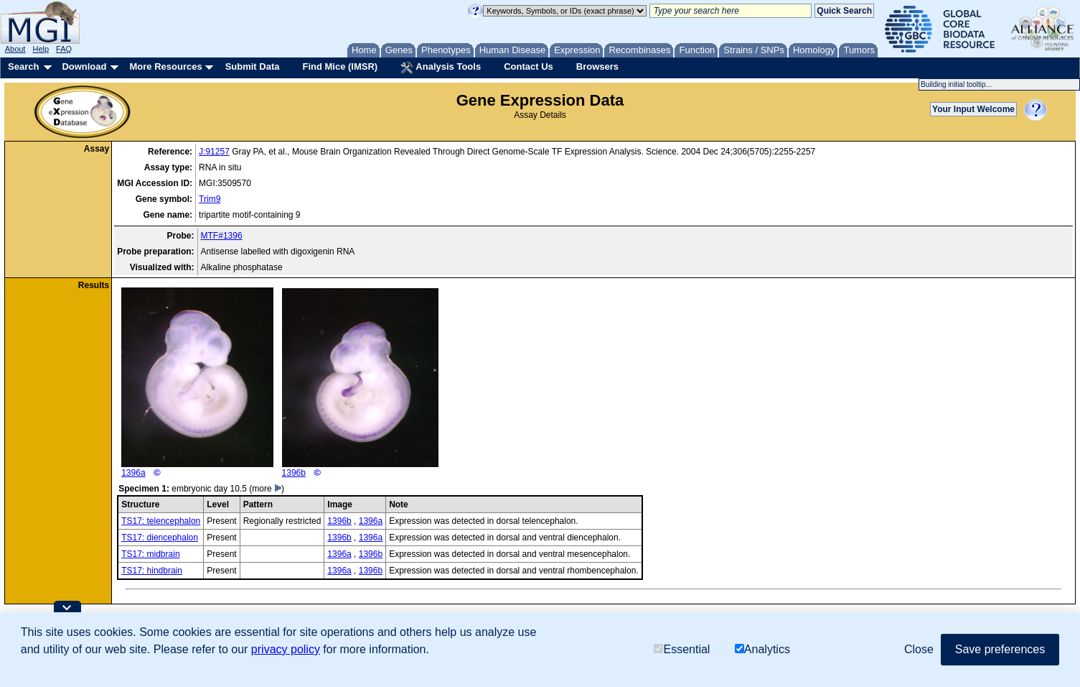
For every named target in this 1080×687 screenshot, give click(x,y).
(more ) (266, 489)
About (15, 49)
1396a (197, 382)
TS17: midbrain (150, 554)
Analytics (762, 649)
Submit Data (252, 66)
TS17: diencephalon (159, 537)
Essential (682, 649)
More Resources (165, 66)
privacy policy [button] (285, 649)
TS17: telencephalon (160, 521)
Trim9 (209, 199)
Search (23, 66)
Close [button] (919, 649)
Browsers (597, 66)
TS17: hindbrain (151, 571)
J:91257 (214, 152)
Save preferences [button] (1000, 649)
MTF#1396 (222, 236)
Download (84, 66)
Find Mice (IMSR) (339, 66)
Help (40, 49)
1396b (360, 383)
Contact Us (528, 66)
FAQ (64, 49)
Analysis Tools (440, 67)
